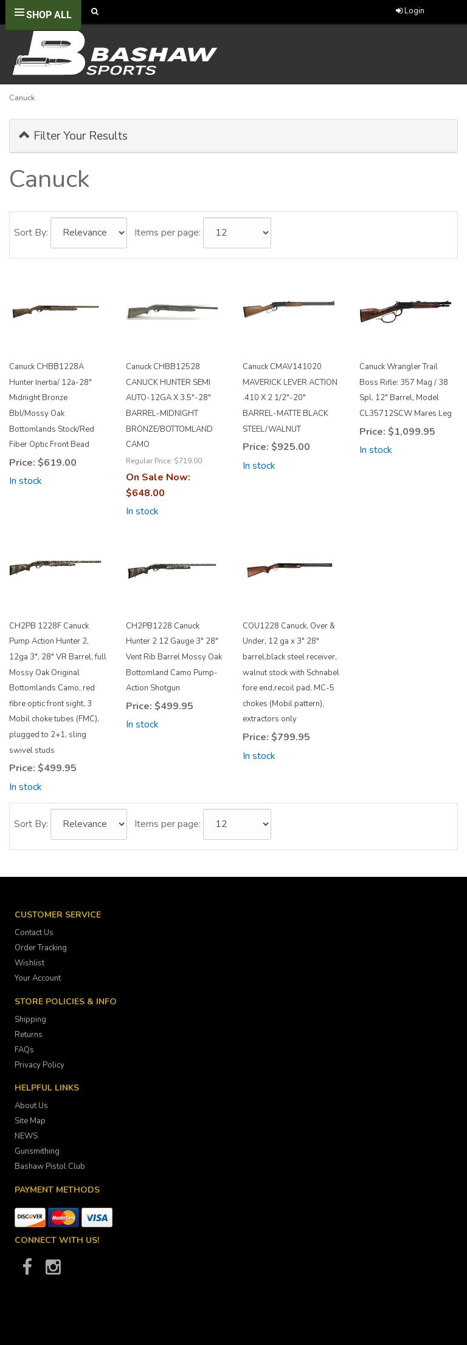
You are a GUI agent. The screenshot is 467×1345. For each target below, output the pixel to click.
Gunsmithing (37, 1151)
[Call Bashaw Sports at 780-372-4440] (240, 11)
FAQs (24, 1049)
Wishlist (29, 963)
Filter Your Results (73, 135)
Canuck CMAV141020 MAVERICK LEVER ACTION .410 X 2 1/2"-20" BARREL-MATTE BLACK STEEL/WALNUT (290, 397)
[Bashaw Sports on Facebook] (27, 1270)
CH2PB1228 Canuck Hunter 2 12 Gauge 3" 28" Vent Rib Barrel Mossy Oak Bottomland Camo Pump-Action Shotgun (174, 657)
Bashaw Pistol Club (50, 1166)
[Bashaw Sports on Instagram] (53, 1270)
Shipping (30, 1019)
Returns (29, 1034)
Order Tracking (41, 947)
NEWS (26, 1136)
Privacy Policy (39, 1065)
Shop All (49, 15)
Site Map (30, 1120)
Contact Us (34, 932)
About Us (31, 1105)
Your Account (38, 978)
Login (410, 10)
